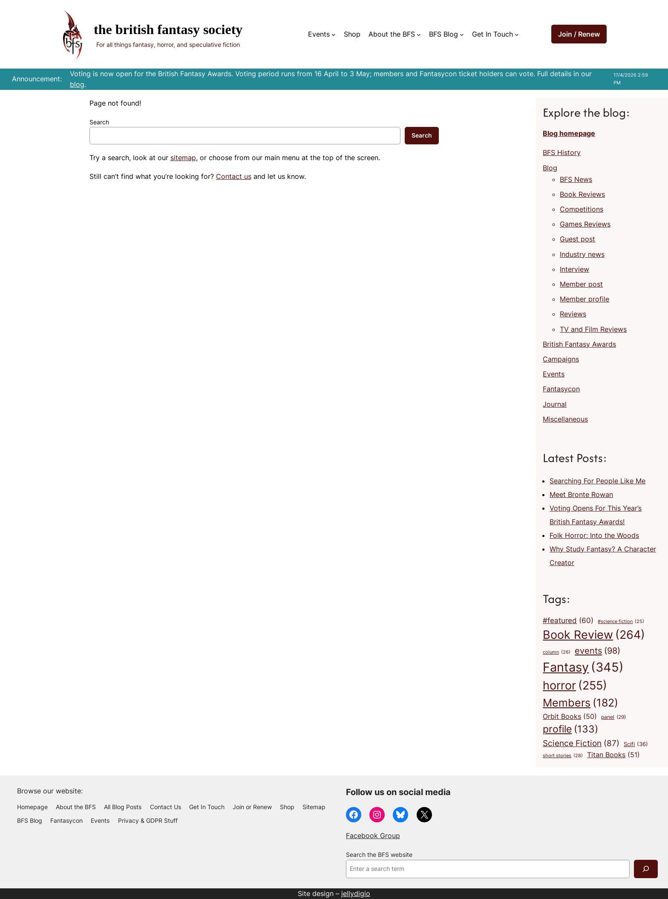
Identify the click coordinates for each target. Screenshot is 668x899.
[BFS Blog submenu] (462, 34)
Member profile (584, 299)
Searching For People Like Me (597, 481)
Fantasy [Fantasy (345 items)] (583, 667)
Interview (574, 269)
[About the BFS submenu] (419, 34)
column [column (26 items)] (556, 652)
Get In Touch (492, 34)
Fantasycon (561, 389)
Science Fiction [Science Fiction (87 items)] (581, 743)
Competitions (581, 209)
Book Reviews (582, 194)
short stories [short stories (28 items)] (563, 756)
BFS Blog (443, 34)
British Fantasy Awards (579, 344)
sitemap (183, 157)
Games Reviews (585, 224)
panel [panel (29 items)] (613, 717)
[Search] (646, 869)
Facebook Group (373, 835)
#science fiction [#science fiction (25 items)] (621, 622)
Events (319, 34)
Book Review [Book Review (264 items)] (594, 635)
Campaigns (561, 359)
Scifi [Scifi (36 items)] (636, 744)
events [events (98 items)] (597, 651)
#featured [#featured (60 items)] (568, 620)
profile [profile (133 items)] (570, 729)
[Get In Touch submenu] (517, 34)
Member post (581, 284)
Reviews (573, 314)
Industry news (582, 254)
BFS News (576, 179)
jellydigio (355, 893)
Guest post (577, 239)
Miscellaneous (565, 419)
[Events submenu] (333, 34)
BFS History (562, 152)
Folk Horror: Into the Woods (594, 535)
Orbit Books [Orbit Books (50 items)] (570, 717)
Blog (550, 168)
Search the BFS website (379, 854)
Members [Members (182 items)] (580, 703)
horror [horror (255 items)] (575, 686)
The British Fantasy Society (168, 29)
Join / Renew (579, 34)
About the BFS (392, 34)
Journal (555, 404)
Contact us (233, 176)
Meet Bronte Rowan (581, 494)
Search (99, 122)
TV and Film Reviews (593, 329)
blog (77, 84)
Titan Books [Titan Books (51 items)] (613, 755)
